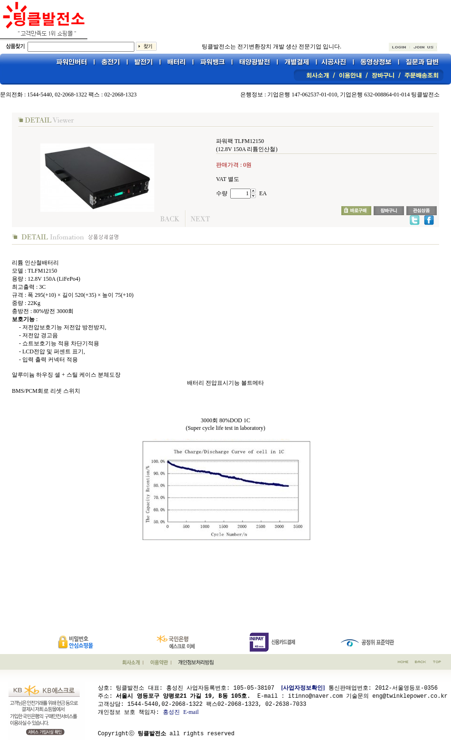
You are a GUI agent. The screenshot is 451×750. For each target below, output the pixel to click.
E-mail (191, 711)
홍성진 (171, 711)
